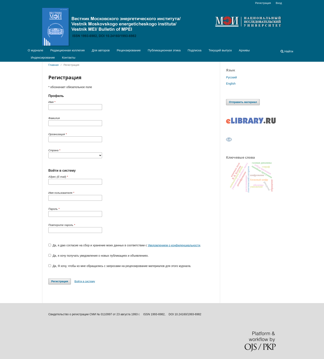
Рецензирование (129, 50)
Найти (287, 51)
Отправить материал (243, 102)
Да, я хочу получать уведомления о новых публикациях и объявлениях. (98, 255)
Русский (231, 77)
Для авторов (101, 50)
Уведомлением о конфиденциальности (174, 245)
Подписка (194, 50)
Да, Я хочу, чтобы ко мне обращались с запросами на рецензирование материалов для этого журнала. (119, 266)
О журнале (35, 50)
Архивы (244, 50)
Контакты (68, 57)
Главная (53, 64)
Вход (279, 3)
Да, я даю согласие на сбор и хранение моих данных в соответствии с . (124, 245)
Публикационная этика (164, 50)
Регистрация (263, 3)
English (231, 83)
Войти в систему (84, 281)
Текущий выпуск (220, 50)
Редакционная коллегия (67, 50)
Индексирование (43, 57)
